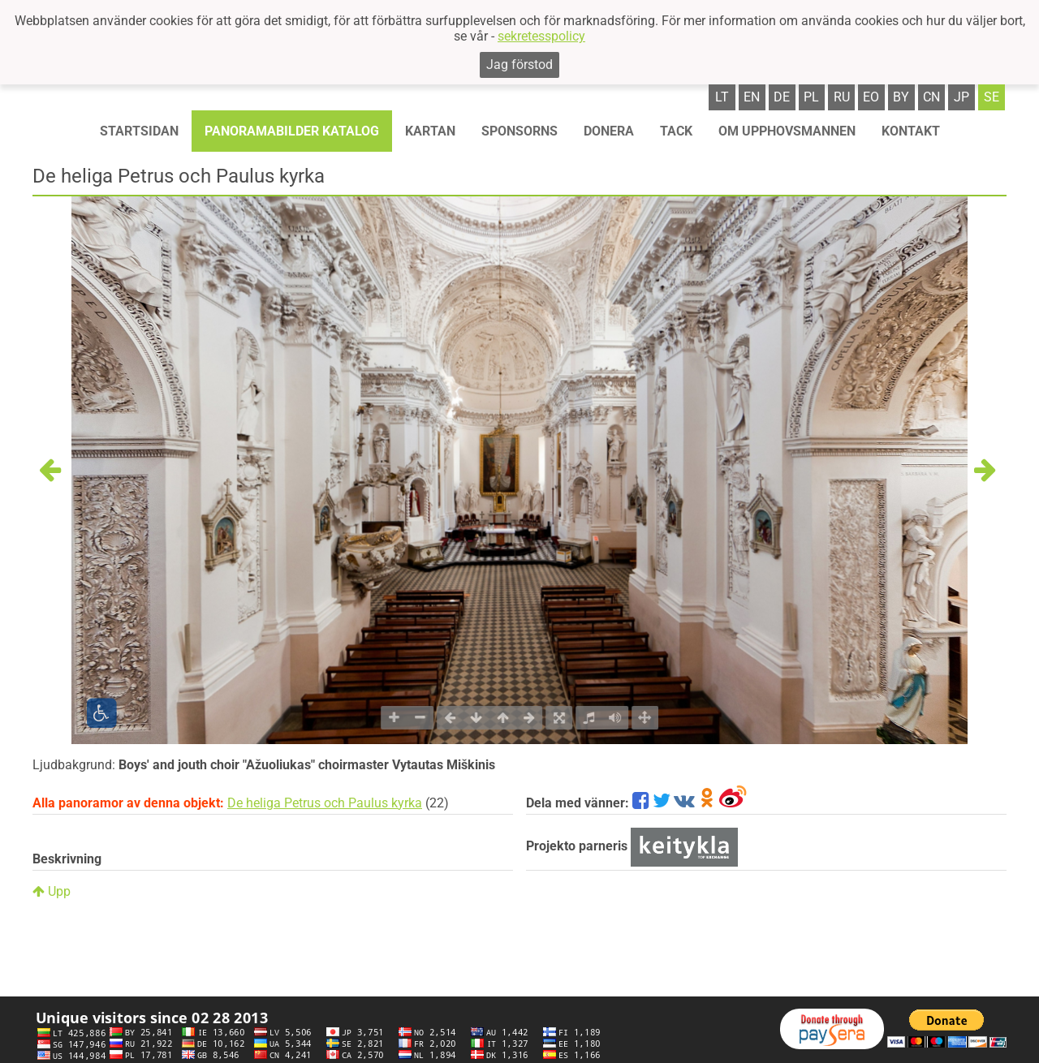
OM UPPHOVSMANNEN (787, 131)
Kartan (430, 131)
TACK (676, 131)
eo (871, 97)
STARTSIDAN (139, 131)
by (901, 97)
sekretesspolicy (541, 36)
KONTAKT (911, 131)
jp (961, 97)
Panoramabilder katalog (292, 131)
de (782, 97)
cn (931, 97)
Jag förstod (519, 64)
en (752, 97)
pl (811, 97)
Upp (51, 891)
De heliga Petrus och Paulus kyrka (324, 803)
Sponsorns (519, 131)
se (991, 97)
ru (842, 97)
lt (722, 97)
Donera (609, 131)
